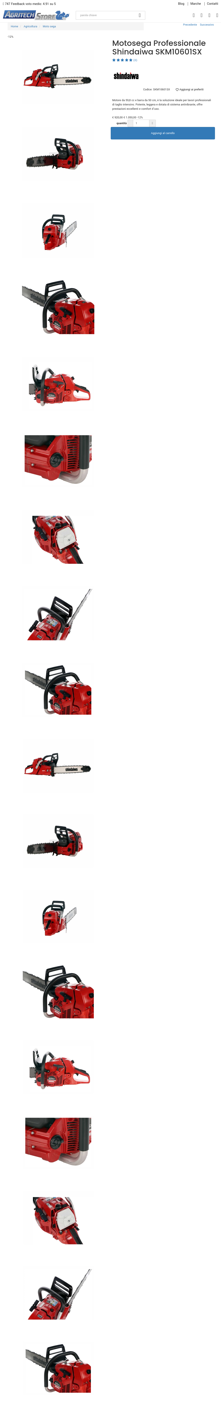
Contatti (212, 4)
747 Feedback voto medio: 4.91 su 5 (29, 4)
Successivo (207, 25)
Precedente (190, 25)
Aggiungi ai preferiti (190, 89)
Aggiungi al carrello (163, 133)
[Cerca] (139, 15)
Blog (181, 4)
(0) (124, 60)
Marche (195, 4)
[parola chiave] (105, 15)
